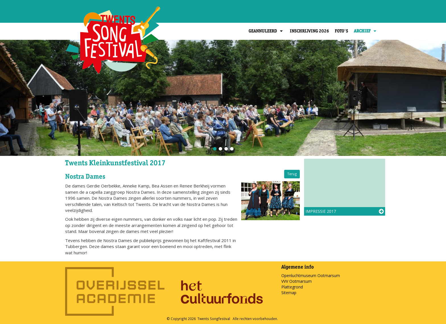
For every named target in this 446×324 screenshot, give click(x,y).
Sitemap (288, 292)
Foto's (341, 31)
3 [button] (225, 148)
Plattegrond (292, 287)
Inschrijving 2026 (309, 31)
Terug (292, 174)
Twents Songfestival (213, 318)
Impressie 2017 (320, 211)
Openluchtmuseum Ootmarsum (310, 275)
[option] (223, 98)
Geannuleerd (266, 31)
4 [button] (231, 148)
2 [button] (220, 148)
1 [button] (214, 148)
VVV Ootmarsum (296, 281)
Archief (366, 31)
